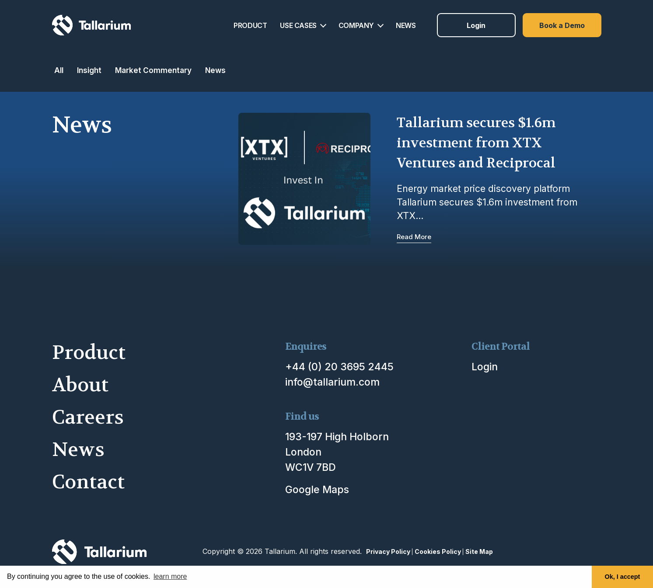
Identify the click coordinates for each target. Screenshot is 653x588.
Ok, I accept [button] (622, 576)
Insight (89, 70)
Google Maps (317, 490)
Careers (88, 417)
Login (476, 25)
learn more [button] (170, 576)
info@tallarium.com (332, 382)
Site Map (479, 551)
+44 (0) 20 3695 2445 (339, 367)
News (215, 70)
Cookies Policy (438, 551)
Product (89, 352)
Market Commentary (153, 70)
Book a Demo (562, 25)
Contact (88, 482)
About (80, 384)
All (58, 70)
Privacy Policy (388, 551)
